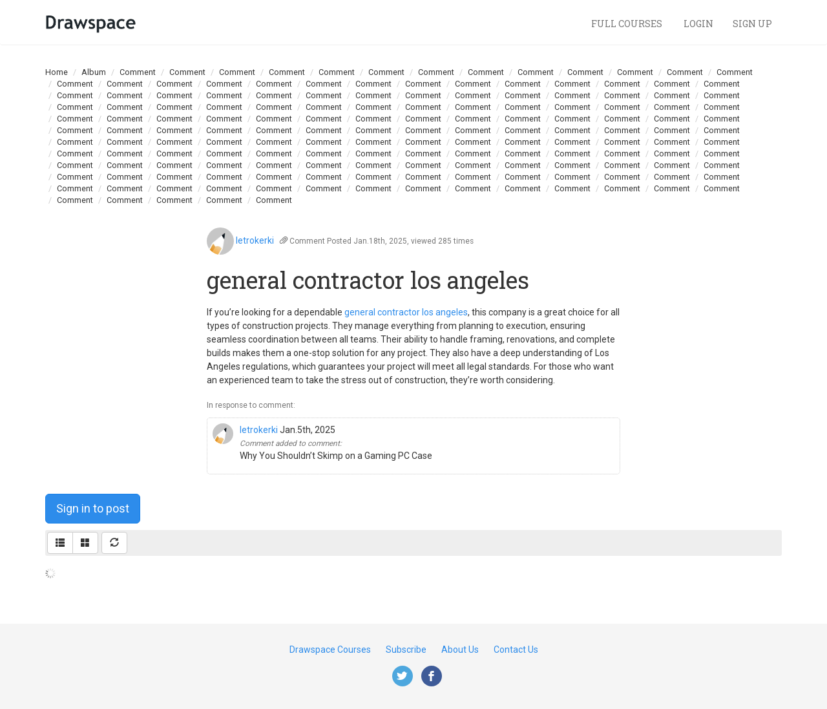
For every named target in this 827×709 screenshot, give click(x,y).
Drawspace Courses (330, 649)
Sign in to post (92, 508)
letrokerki (255, 240)
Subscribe (406, 649)
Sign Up (752, 23)
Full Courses (627, 23)
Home (56, 72)
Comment (138, 72)
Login (698, 23)
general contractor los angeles (406, 312)
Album (93, 72)
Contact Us (516, 649)
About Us (460, 649)
